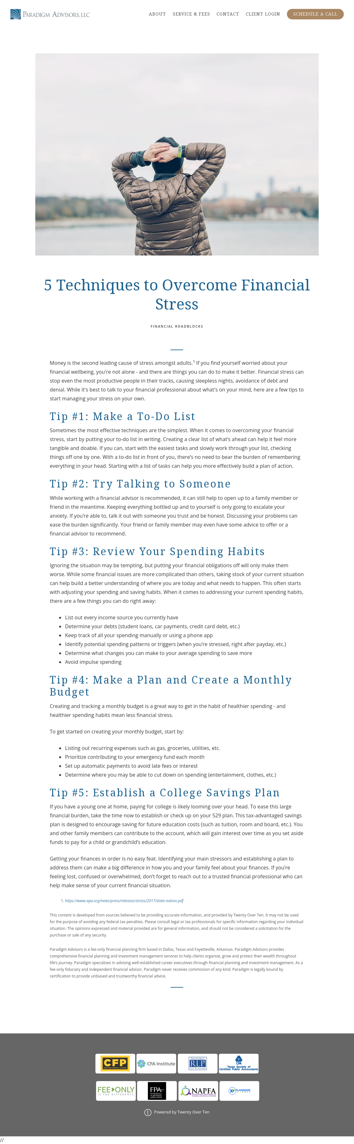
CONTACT (228, 14)
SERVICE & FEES (191, 14)
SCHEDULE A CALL (315, 14)
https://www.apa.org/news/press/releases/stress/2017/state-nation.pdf (124, 900)
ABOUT (157, 14)
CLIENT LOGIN (263, 14)
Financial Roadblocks (177, 326)
